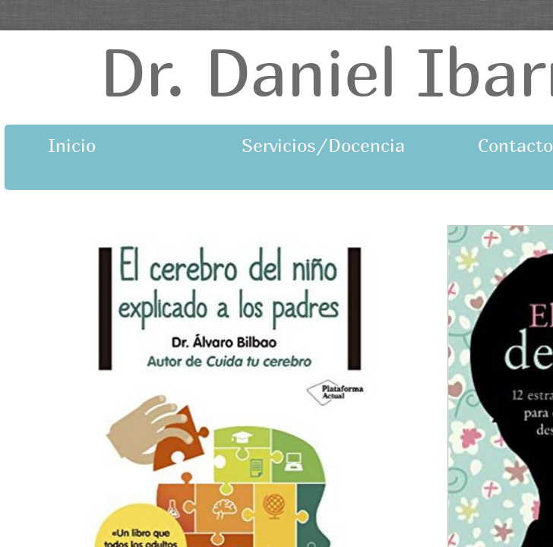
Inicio (72, 145)
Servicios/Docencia (301, 145)
